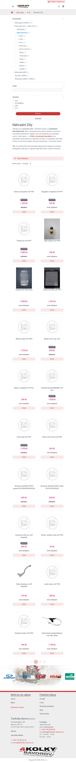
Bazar (13, 703)
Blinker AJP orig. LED (52, 339)
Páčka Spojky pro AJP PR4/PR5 (24, 585)
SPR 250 (23, 46)
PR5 (22, 39)
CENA (14, 86)
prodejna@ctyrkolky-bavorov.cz (52, 732)
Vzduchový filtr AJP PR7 (52, 290)
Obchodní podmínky (47, 706)
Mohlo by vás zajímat (21, 695)
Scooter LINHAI (21, 76)
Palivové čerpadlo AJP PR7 (24, 192)
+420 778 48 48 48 (48, 729)
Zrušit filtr (38, 118)
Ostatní (23, 69)
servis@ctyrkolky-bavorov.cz (23, 743)
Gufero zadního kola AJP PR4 (52, 535)
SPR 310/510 (25, 49)
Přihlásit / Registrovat (56, 2)
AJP (29, 12)
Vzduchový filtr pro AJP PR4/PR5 (24, 536)
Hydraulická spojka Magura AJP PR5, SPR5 (52, 634)
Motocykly (20, 12)
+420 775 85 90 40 (19, 740)
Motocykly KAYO (22, 72)
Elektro (23, 62)
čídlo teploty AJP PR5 (52, 241)
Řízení (22, 66)
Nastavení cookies (17, 707)
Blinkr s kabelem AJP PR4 (24, 388)
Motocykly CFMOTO (23, 23)
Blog (41, 710)
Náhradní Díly (23, 33)
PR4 (22, 36)
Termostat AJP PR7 (24, 437)
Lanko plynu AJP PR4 (52, 584)
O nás (42, 703)
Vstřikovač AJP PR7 (24, 241)
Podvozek (24, 56)
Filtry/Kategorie (21, 158)
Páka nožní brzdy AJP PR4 (52, 437)
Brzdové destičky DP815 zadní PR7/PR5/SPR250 (52, 487)
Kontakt (42, 699)
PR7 (22, 43)
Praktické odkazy (48, 695)
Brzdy (22, 59)
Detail (24, 212)
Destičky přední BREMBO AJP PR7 (52, 389)
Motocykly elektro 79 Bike (25, 79)
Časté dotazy (44, 714)
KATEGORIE (16, 19)
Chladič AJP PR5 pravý (24, 290)
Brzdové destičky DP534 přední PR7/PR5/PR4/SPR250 (24, 487)
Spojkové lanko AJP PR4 (24, 633)
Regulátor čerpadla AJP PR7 (52, 192)
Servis (13, 699)
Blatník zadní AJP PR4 (24, 339)
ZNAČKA (15, 97)
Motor (22, 52)
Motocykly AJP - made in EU (26, 26)
